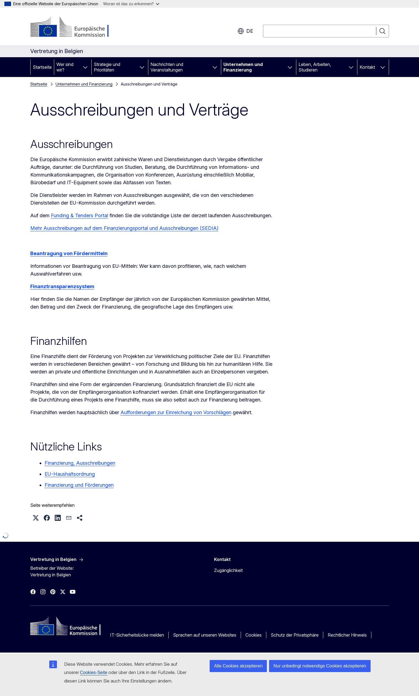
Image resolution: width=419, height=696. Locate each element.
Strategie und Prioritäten (107, 67)
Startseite (42, 67)
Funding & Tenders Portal (79, 215)
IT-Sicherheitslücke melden (137, 635)
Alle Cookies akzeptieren (238, 666)
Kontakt (367, 67)
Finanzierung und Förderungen (79, 485)
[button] (35, 517)
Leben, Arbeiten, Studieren (314, 67)
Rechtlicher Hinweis (347, 635)
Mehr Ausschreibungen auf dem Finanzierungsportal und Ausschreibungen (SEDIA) (124, 228)
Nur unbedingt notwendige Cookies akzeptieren (319, 666)
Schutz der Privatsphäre (295, 635)
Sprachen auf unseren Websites (204, 635)
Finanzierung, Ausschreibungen (80, 463)
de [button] (245, 31)
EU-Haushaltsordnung (70, 474)
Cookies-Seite (94, 672)
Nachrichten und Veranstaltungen (166, 67)
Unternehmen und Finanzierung (243, 67)
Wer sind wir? (64, 67)
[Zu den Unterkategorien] (85, 67)
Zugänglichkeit (228, 570)
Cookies (253, 635)
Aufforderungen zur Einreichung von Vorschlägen (176, 412)
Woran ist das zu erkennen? (131, 3)
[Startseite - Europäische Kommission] (74, 27)
